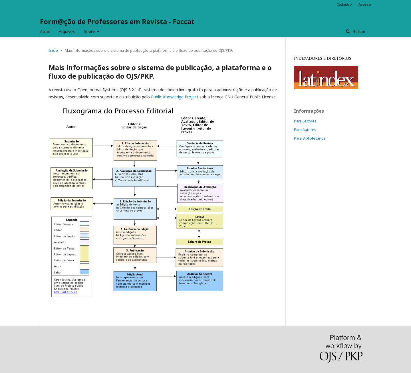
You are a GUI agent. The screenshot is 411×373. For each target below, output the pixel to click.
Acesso (364, 4)
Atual (45, 31)
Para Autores (305, 129)
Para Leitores (305, 121)
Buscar (358, 31)
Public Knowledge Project (174, 97)
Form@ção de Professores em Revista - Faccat (117, 21)
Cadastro (344, 4)
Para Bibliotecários (310, 138)
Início (53, 50)
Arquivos (67, 31)
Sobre (90, 31)
